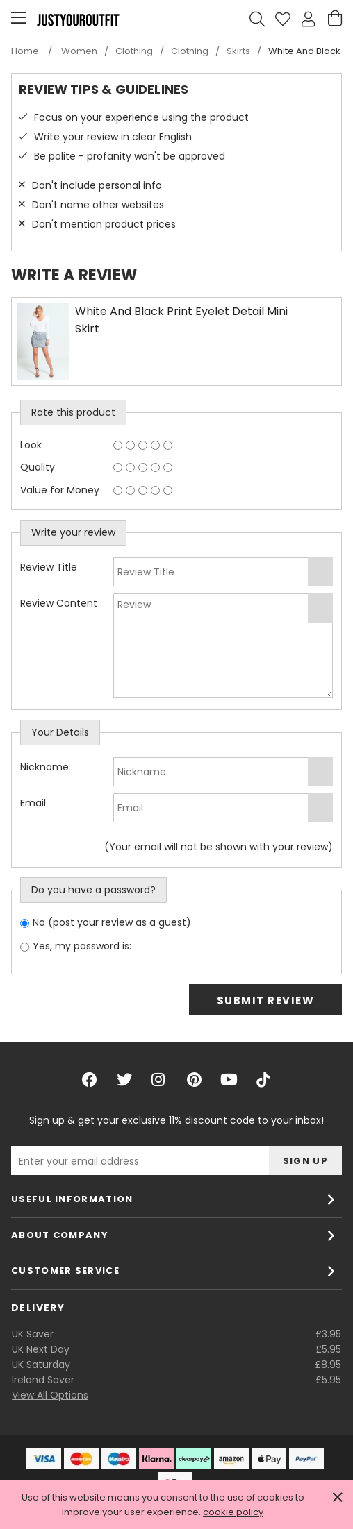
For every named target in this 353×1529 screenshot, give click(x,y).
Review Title (48, 567)
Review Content (58, 603)
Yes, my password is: (82, 946)
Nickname (44, 767)
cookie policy (233, 1512)
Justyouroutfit (78, 19)
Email (33, 803)
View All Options (50, 1395)
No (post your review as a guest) (112, 922)
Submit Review (266, 1000)
